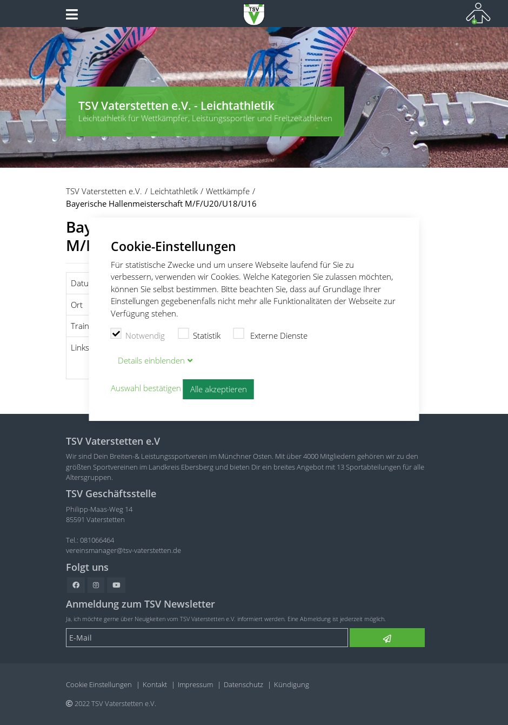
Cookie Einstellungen (99, 684)
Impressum (195, 684)
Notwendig (138, 334)
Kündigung (291, 684)
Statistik (199, 334)
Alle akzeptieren (218, 389)
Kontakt (155, 684)
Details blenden (151, 360)
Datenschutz (243, 684)
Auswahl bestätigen (146, 388)
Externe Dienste (270, 334)
